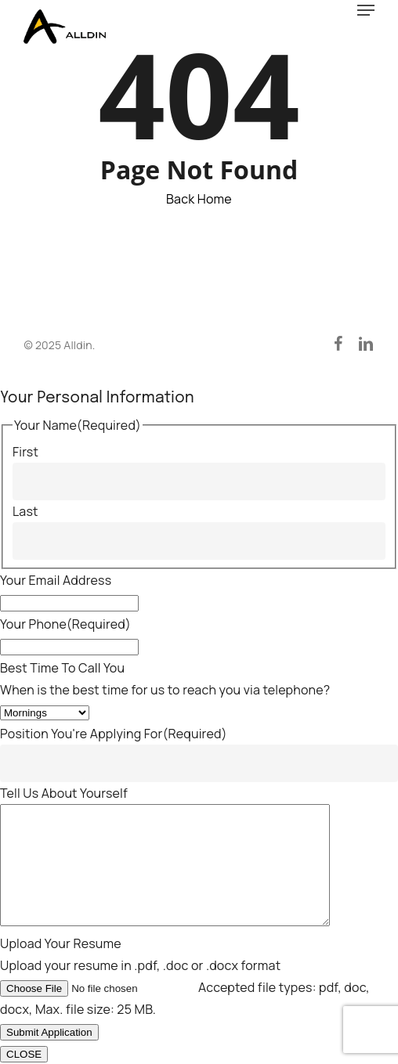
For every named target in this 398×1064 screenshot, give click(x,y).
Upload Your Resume (60, 943)
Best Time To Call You (62, 644)
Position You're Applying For (113, 710)
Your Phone (65, 600)
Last (25, 487)
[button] (365, 10)
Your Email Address (55, 556)
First (25, 428)
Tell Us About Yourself (64, 769)
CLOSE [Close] (24, 1054)
